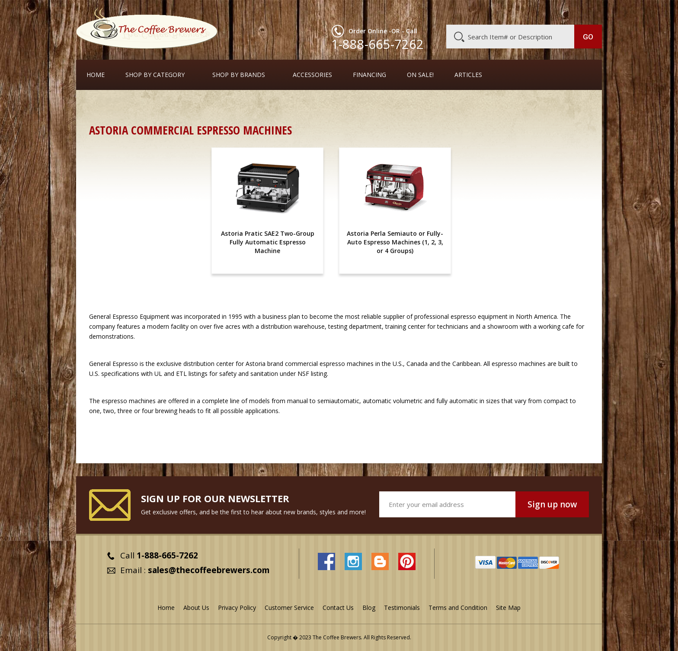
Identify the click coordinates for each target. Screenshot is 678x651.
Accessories (312, 75)
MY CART (585, 11)
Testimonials (402, 607)
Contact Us (338, 607)
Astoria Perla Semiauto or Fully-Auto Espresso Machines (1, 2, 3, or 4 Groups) (395, 242)
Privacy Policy (237, 607)
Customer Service (489, 12)
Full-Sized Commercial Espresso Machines (354, 106)
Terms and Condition (458, 607)
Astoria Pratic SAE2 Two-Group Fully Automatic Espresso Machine (267, 242)
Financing (369, 75)
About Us (444, 12)
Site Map (508, 607)
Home (95, 75)
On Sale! (420, 75)
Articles (468, 75)
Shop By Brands (238, 75)
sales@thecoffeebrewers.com (209, 570)
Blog (528, 12)
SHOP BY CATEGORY (155, 75)
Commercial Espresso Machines (238, 106)
